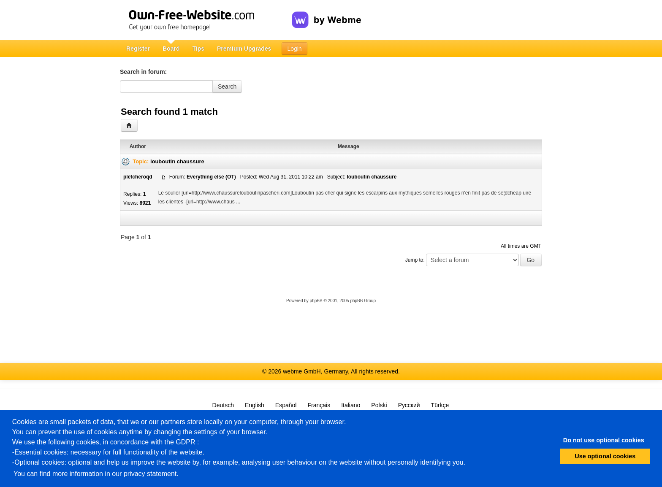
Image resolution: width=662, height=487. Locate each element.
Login (294, 48)
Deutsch (223, 405)
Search (227, 86)
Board (171, 48)
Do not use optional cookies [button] (603, 440)
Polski (379, 405)
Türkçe (440, 405)
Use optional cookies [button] (605, 456)
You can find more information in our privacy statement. (96, 473)
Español (286, 405)
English (254, 405)
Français (318, 405)
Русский (409, 405)
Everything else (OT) (211, 177)
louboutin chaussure (177, 161)
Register (138, 48)
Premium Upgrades (244, 48)
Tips (198, 48)
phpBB (316, 300)
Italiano (350, 405)
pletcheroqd (137, 177)
